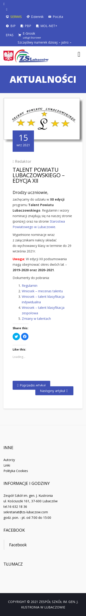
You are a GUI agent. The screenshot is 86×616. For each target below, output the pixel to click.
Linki (6, 465)
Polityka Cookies (15, 471)
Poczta (58, 16)
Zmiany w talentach (36, 318)
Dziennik (37, 16)
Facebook (14, 530)
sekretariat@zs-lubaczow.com (25, 512)
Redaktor (23, 161)
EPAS (10, 35)
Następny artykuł (52, 391)
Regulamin (29, 285)
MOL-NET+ (48, 26)
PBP (28, 26)
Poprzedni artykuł (33, 385)
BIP (13, 26)
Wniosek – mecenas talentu (42, 291)
